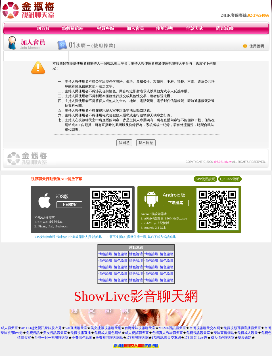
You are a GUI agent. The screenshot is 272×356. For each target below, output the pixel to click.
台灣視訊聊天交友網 (204, 328)
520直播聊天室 (76, 328)
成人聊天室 (9, 328)
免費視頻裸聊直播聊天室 (242, 328)
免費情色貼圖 (82, 338)
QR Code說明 (230, 179)
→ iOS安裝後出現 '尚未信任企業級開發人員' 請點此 (66, 236)
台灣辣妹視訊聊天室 (140, 328)
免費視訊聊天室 (198, 333)
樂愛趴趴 (245, 338)
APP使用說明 (205, 179)
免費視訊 (33, 333)
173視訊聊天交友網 (166, 338)
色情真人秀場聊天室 (167, 333)
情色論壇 (105, 254)
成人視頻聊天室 (137, 333)
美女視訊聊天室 (55, 333)
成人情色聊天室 (223, 338)
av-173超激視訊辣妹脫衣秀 (41, 328)
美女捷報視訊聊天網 (106, 328)
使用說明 (256, 46)
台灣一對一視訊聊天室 (51, 338)
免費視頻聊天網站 (109, 338)
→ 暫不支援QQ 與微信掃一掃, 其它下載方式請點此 (141, 236)
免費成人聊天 (247, 333)
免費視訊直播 (80, 333)
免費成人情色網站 (108, 333)
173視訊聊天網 (137, 338)
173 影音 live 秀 (195, 338)
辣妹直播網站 (224, 333)
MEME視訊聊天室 (172, 328)
